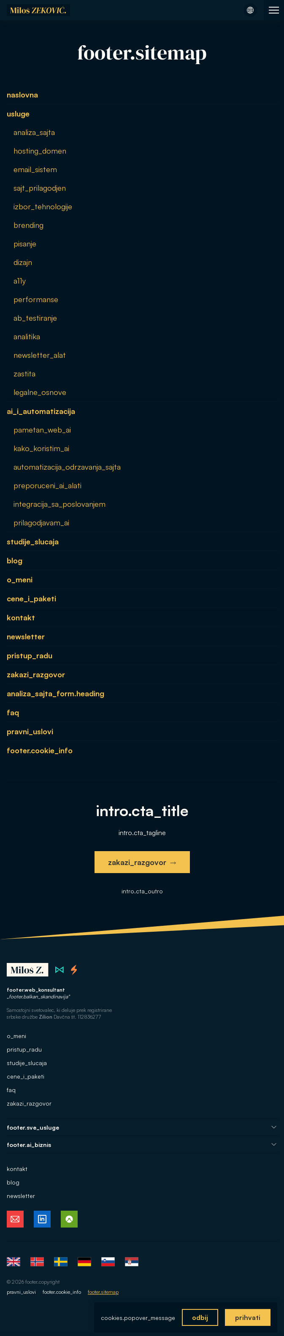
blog (14, 560)
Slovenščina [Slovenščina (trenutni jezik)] (108, 1262)
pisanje (25, 243)
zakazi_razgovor (36, 674)
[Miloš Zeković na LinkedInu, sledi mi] (42, 1219)
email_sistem (35, 169)
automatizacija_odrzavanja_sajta (67, 466)
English (13, 1262)
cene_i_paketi (31, 598)
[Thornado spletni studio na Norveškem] (74, 970)
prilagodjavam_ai (41, 522)
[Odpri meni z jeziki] (250, 10)
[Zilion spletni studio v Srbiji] (59, 970)
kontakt (21, 617)
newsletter (26, 636)
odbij (200, 1317)
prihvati (247, 1317)
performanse (36, 299)
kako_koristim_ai (41, 448)
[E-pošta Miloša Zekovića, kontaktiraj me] (15, 1219)
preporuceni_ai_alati (47, 485)
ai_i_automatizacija (41, 411)
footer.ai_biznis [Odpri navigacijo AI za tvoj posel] (142, 1145)
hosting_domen (40, 150)
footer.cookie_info (40, 750)
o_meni (19, 579)
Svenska (61, 1262)
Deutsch (84, 1262)
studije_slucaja (33, 541)
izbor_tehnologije (43, 206)
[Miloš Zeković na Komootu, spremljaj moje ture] (69, 1219)
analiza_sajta (34, 132)
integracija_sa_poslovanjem (59, 503)
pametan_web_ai (42, 429)
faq (13, 712)
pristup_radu (29, 655)
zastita (24, 373)
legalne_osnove (40, 392)
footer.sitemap (103, 1292)
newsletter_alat (40, 355)
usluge (18, 113)
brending (28, 225)
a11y (20, 280)
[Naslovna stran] (38, 10)
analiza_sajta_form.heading (55, 693)
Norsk (37, 1262)
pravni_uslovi (30, 731)
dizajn (23, 262)
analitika (27, 336)
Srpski (131, 1262)
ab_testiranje (35, 317)
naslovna (22, 94)
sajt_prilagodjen (40, 187)
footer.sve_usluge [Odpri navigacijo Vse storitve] (142, 1127)
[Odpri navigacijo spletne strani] (274, 10)
